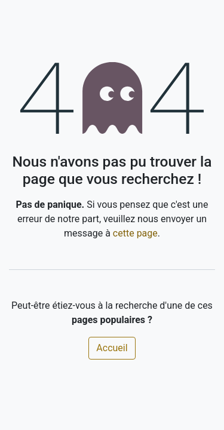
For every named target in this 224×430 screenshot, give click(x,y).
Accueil (111, 348)
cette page (135, 233)
